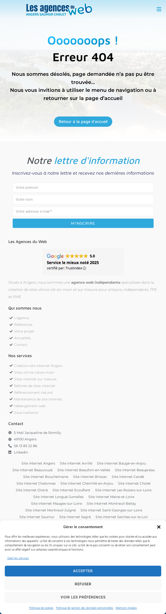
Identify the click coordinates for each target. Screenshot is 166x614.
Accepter (83, 571)
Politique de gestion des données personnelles (84, 608)
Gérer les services (18, 558)
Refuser (83, 584)
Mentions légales (126, 608)
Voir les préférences (83, 597)
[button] (158, 527)
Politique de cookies (41, 608)
